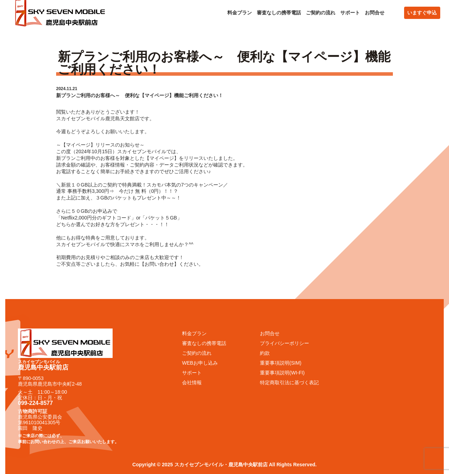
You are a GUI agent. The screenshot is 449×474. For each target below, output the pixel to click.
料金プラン (239, 12)
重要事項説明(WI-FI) (282, 372)
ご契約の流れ (320, 12)
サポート (350, 12)
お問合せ (374, 12)
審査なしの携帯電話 (279, 12)
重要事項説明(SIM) (280, 363)
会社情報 (192, 382)
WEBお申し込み (200, 363)
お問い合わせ (159, 264)
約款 (265, 353)
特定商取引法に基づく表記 (289, 382)
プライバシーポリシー (284, 343)
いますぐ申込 (422, 12)
